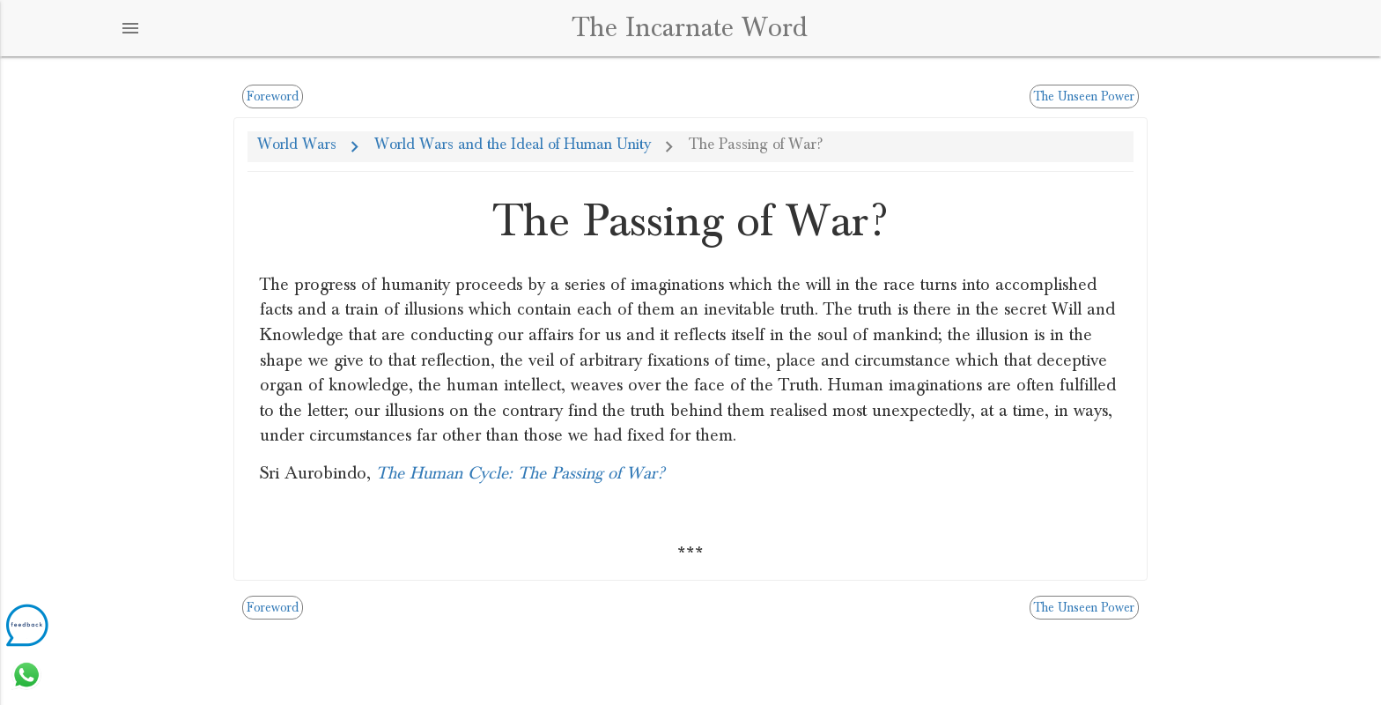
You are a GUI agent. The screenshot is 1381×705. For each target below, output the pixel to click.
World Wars (296, 144)
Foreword (273, 96)
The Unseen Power (1084, 96)
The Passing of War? (756, 144)
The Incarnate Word (690, 27)
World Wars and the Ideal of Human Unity (512, 144)
